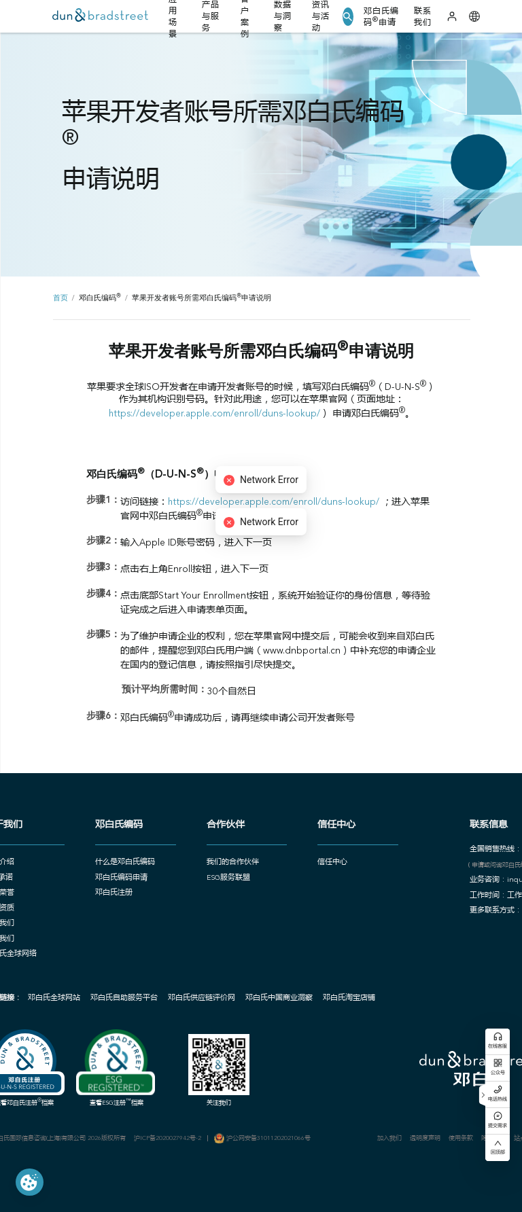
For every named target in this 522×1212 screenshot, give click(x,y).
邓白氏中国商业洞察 (279, 998)
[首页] (100, 16)
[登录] (452, 16)
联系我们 (423, 17)
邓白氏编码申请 (381, 17)
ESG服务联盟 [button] (228, 878)
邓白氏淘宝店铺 (349, 998)
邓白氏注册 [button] (114, 893)
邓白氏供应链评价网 (201, 998)
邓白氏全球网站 (54, 998)
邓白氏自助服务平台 (124, 998)
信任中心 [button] (332, 862)
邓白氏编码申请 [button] (121, 878)
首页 (60, 297)
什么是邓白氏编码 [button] (125, 862)
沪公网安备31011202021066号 (268, 1138)
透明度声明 (425, 1138)
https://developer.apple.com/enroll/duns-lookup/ (214, 414)
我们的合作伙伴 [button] (233, 862)
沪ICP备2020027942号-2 (167, 1138)
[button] (348, 16)
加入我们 (389, 1138)
